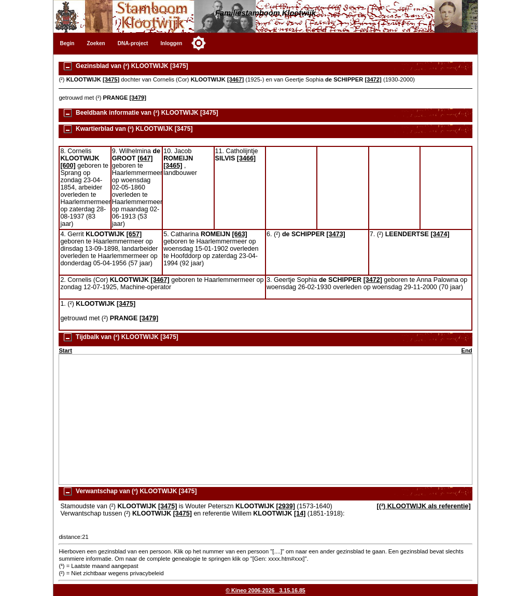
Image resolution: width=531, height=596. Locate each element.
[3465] (172, 165)
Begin (67, 43)
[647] (144, 158)
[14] (299, 513)
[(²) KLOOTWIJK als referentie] (424, 506)
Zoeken (96, 43)
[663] (239, 234)
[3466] (246, 158)
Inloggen (171, 43)
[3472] (373, 79)
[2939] (285, 506)
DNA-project (133, 43)
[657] (134, 234)
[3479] (138, 97)
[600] (67, 165)
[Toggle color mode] (198, 43)
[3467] (235, 79)
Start (65, 350)
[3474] (439, 234)
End (466, 350)
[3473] (336, 234)
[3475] (111, 79)
